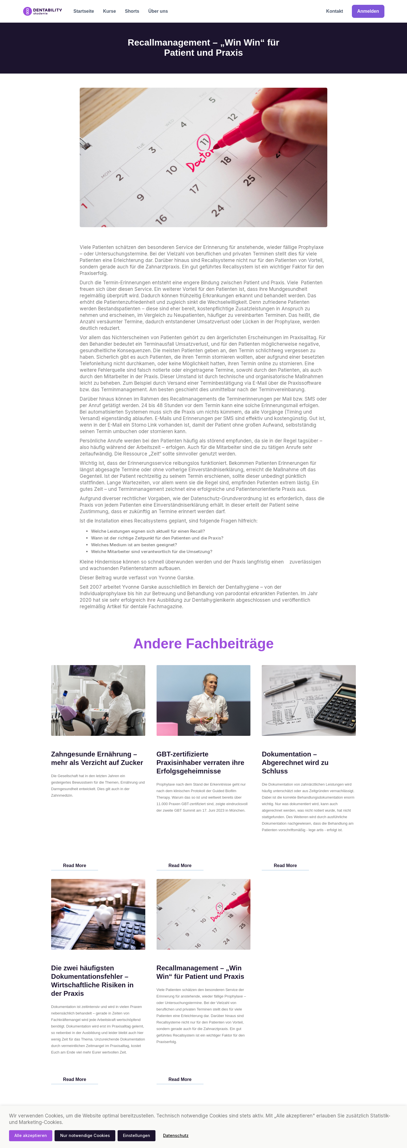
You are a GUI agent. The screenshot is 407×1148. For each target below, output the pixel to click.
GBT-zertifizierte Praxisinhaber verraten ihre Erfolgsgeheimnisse (200, 762)
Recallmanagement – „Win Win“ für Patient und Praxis (200, 972)
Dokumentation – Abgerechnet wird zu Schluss (295, 762)
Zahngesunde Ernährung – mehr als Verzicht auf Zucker (97, 758)
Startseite (83, 11)
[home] (42, 11)
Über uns (158, 11)
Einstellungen (136, 1135)
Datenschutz (176, 1135)
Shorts (132, 11)
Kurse (109, 11)
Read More (74, 865)
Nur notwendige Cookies (85, 1135)
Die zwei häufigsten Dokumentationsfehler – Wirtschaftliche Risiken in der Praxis (92, 980)
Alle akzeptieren (30, 1135)
